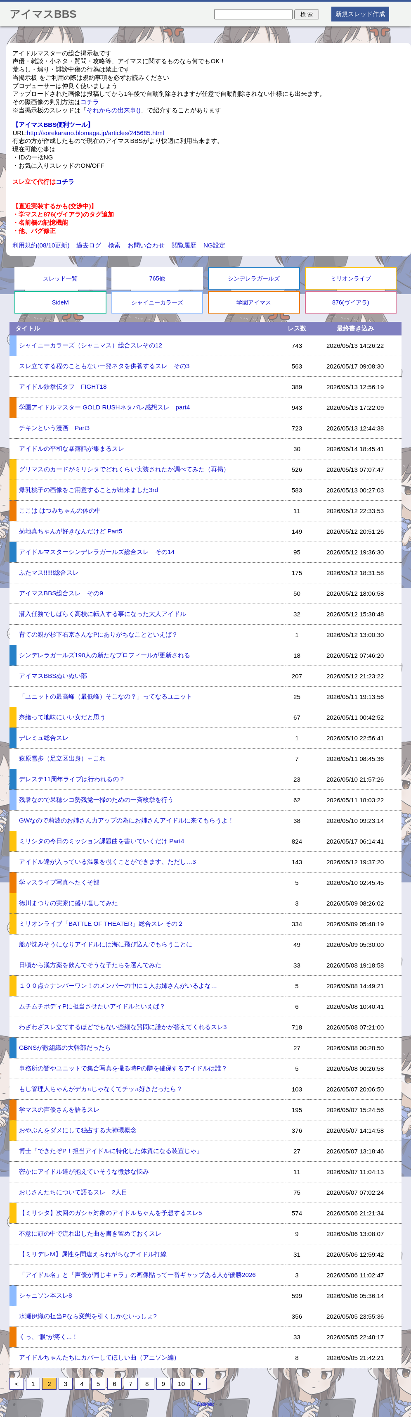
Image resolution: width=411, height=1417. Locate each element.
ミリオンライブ (351, 278)
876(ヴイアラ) (350, 302)
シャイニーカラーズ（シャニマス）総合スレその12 (90, 345)
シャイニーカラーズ (157, 302)
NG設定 (214, 245)
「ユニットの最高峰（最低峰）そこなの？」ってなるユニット (105, 696)
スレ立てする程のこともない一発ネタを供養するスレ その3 (104, 365)
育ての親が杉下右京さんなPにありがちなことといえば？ (98, 634)
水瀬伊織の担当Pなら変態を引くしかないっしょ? (88, 1316)
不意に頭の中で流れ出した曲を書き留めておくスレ (90, 1233)
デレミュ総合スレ (43, 737)
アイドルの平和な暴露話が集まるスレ (71, 448)
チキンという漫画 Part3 (54, 427)
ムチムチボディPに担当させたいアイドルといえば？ (92, 1006)
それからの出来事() (113, 110)
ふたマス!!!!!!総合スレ (49, 572)
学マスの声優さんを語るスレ (59, 1109)
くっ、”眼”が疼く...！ (48, 1336)
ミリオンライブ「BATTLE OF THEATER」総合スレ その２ (101, 923)
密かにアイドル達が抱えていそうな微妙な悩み (84, 1171)
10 (181, 1383)
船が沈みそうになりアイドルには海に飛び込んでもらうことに (105, 944)
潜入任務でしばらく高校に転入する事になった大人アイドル (102, 613)
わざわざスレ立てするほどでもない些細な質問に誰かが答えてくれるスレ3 (123, 1026)
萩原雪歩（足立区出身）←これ (62, 758)
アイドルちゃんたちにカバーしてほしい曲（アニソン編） (99, 1357)
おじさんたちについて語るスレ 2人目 (73, 1192)
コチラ (89, 101)
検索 (114, 245)
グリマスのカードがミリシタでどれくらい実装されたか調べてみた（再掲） (124, 469)
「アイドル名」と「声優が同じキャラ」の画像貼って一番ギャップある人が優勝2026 (137, 1274)
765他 (157, 278)
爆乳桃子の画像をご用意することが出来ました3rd (88, 489)
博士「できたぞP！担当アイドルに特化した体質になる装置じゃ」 (111, 1150)
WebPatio (205, 1404)
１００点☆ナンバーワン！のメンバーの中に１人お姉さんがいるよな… (118, 985)
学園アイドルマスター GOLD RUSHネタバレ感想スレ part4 (104, 407)
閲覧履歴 (184, 245)
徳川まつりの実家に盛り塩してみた (68, 902)
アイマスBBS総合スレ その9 (61, 593)
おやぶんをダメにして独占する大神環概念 (78, 1130)
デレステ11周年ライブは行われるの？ (72, 778)
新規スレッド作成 (360, 13)
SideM (60, 302)
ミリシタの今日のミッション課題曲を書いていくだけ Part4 (101, 840)
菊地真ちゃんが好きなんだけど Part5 (71, 531)
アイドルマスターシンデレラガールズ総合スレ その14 (97, 551)
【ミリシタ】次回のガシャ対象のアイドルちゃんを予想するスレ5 (110, 1212)
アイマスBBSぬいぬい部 (53, 675)
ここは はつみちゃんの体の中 (60, 510)
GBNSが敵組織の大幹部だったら (65, 1047)
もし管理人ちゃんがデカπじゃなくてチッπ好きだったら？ (100, 1088)
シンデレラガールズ (254, 278)
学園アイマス (253, 302)
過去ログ (88, 245)
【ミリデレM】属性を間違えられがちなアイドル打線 (93, 1254)
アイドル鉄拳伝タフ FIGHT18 (62, 386)
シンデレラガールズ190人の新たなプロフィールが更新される (104, 655)
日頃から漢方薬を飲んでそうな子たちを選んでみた (90, 964)
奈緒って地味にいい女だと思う (62, 716)
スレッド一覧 (60, 278)
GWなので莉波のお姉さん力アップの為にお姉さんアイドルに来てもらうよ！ (126, 820)
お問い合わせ (146, 245)
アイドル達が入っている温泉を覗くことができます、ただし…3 (107, 861)
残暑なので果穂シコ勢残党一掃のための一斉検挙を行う (96, 799)
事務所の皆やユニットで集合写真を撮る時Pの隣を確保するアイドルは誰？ (123, 1068)
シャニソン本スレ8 (45, 1295)
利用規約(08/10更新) (40, 245)
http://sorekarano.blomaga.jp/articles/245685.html (95, 132)
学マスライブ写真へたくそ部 (59, 882)
